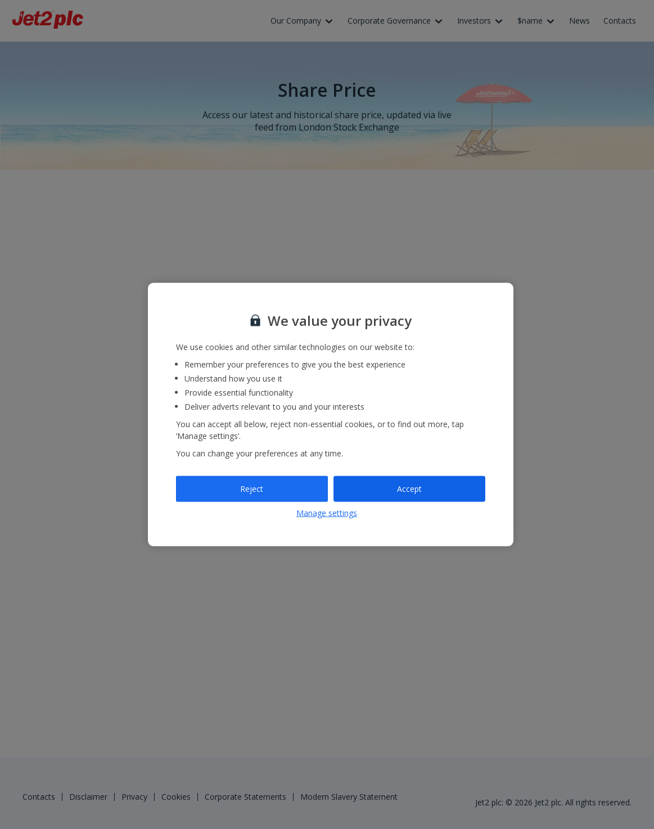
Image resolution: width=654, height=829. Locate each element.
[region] (330, 414)
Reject (251, 488)
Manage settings (326, 512)
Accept (409, 488)
